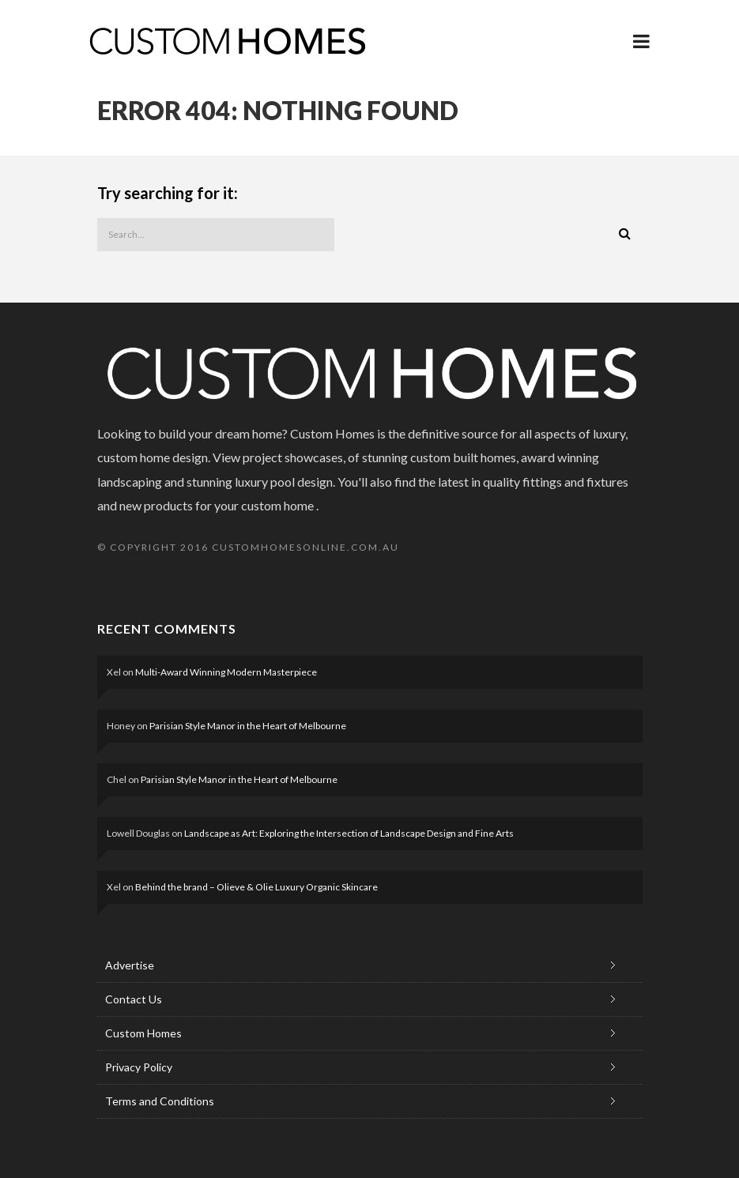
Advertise (129, 965)
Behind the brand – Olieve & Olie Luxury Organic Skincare (256, 887)
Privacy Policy (138, 1067)
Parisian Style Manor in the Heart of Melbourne (247, 726)
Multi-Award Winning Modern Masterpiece (226, 672)
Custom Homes (143, 1033)
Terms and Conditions (159, 1101)
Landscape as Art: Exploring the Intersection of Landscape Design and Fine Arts (349, 833)
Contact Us (133, 999)
